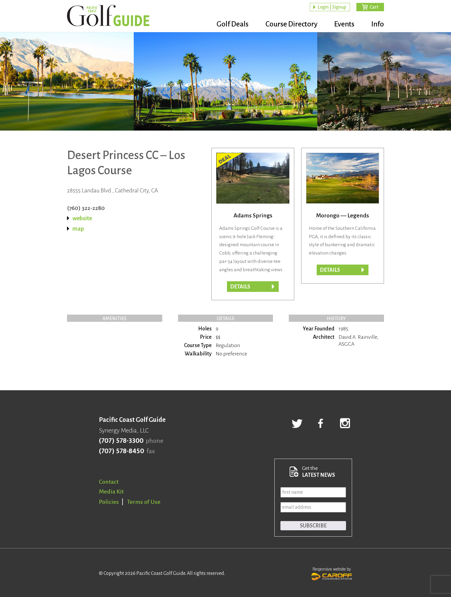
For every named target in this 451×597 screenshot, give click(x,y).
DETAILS (240, 287)
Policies (109, 502)
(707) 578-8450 (121, 451)
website (82, 218)
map (78, 228)
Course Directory (286, 24)
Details (330, 270)
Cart (374, 7)
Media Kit (111, 491)
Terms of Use (143, 502)
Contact (109, 482)
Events (341, 24)
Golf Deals (225, 24)
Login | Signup (332, 7)
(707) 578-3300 (121, 441)
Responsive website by (332, 573)
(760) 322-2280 (86, 208)
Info (377, 24)
